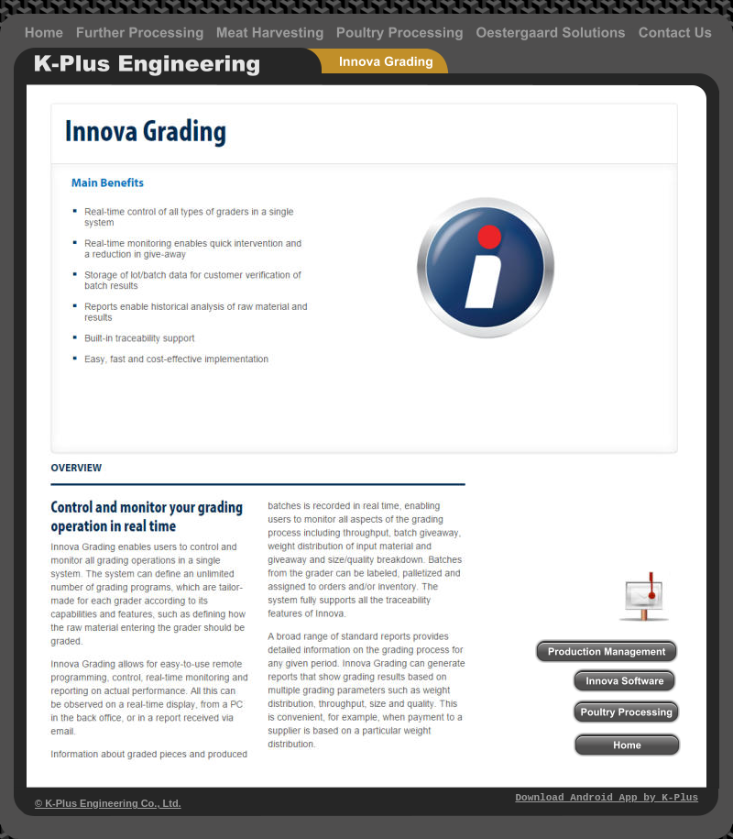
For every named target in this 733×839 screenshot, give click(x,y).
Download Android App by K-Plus (606, 797)
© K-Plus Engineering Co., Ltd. (108, 803)
